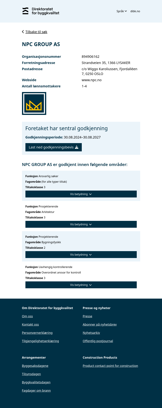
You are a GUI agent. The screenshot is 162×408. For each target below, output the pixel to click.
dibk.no (135, 11)
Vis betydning (81, 194)
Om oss (27, 316)
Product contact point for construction (110, 366)
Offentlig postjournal (98, 341)
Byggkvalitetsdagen (36, 382)
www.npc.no (92, 80)
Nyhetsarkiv (91, 333)
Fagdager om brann (36, 390)
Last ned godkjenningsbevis (54, 147)
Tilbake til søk (34, 31)
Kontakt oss (30, 324)
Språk (122, 11)
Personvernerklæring (37, 333)
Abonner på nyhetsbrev (100, 324)
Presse (87, 316)
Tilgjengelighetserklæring (40, 341)
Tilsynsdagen (31, 374)
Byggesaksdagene (35, 366)
